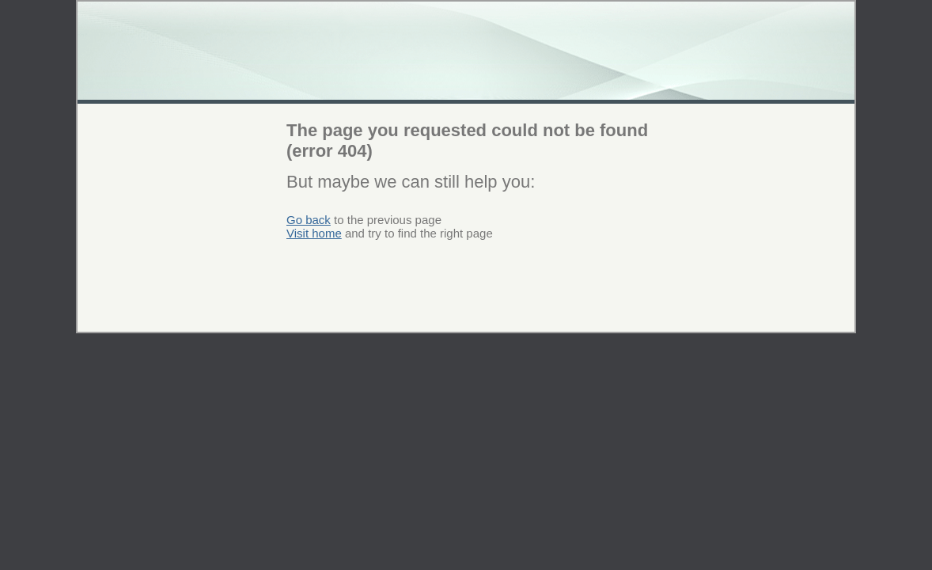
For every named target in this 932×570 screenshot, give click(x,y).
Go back (308, 219)
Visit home (314, 233)
